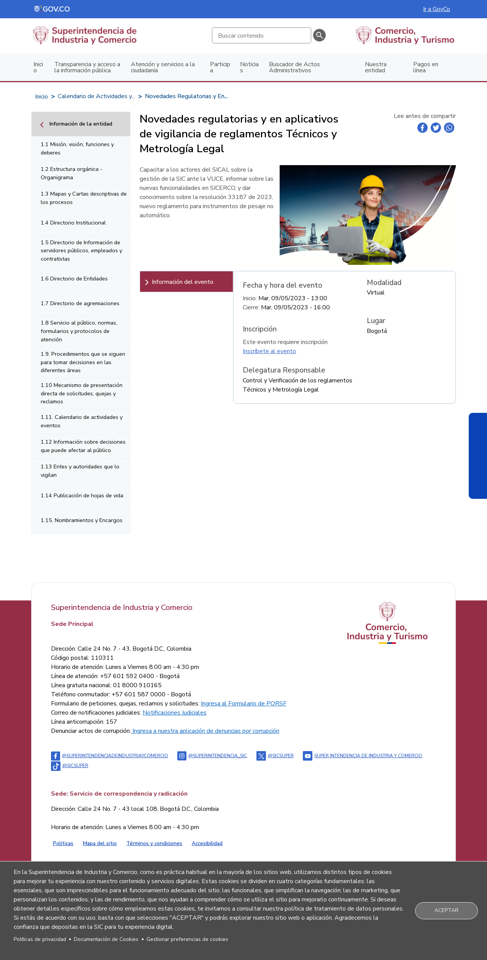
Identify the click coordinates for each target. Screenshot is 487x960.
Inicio (41, 96)
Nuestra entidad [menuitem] (376, 67)
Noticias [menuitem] (249, 67)
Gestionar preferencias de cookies (187, 939)
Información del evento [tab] (182, 282)
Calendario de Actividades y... (96, 96)
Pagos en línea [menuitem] (425, 67)
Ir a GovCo (436, 9)
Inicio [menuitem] (38, 67)
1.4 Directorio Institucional (73, 222)
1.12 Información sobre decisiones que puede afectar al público (83, 446)
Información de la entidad (80, 123)
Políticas (63, 843)
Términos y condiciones (154, 843)
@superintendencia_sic (212, 756)
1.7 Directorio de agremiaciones (80, 303)
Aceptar (446, 910)
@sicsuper (275, 756)
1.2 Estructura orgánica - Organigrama (71, 173)
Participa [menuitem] (220, 67)
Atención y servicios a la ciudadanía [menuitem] (163, 67)
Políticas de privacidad (40, 939)
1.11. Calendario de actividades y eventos (82, 421)
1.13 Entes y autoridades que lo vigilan (80, 471)
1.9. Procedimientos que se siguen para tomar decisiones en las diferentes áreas (83, 362)
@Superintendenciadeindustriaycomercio (109, 756)
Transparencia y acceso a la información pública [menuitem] (87, 67)
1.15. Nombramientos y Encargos (82, 520)
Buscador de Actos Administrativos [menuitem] (294, 67)
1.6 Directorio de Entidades (74, 278)
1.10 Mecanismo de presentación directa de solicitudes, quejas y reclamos (82, 393)
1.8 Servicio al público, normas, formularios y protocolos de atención (79, 331)
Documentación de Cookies (106, 939)
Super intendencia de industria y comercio (362, 756)
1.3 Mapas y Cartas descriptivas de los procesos (84, 198)
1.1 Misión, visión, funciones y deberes (77, 148)
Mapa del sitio (100, 843)
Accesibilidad (207, 843)
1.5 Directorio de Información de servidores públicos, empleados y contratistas (81, 251)
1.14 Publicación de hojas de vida (82, 495)
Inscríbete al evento (269, 351)
